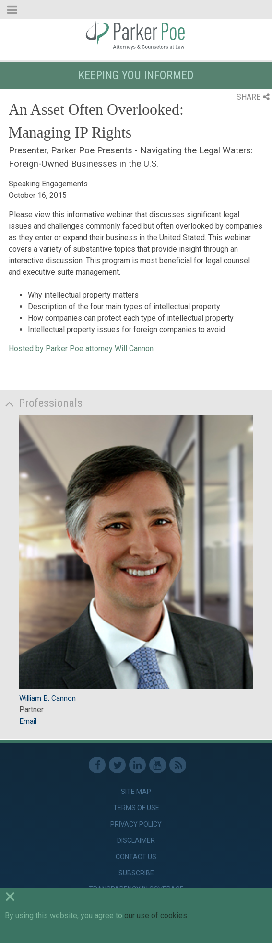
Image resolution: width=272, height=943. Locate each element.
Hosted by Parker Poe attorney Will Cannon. (82, 348)
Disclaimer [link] (136, 840)
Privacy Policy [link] (136, 824)
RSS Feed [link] (177, 765)
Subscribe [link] (136, 873)
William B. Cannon (47, 698)
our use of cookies (155, 915)
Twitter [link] (117, 765)
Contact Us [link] (136, 857)
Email (27, 721)
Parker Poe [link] (136, 35)
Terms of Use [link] (136, 808)
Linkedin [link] (137, 765)
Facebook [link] (97, 765)
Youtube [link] (157, 765)
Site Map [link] (136, 791)
